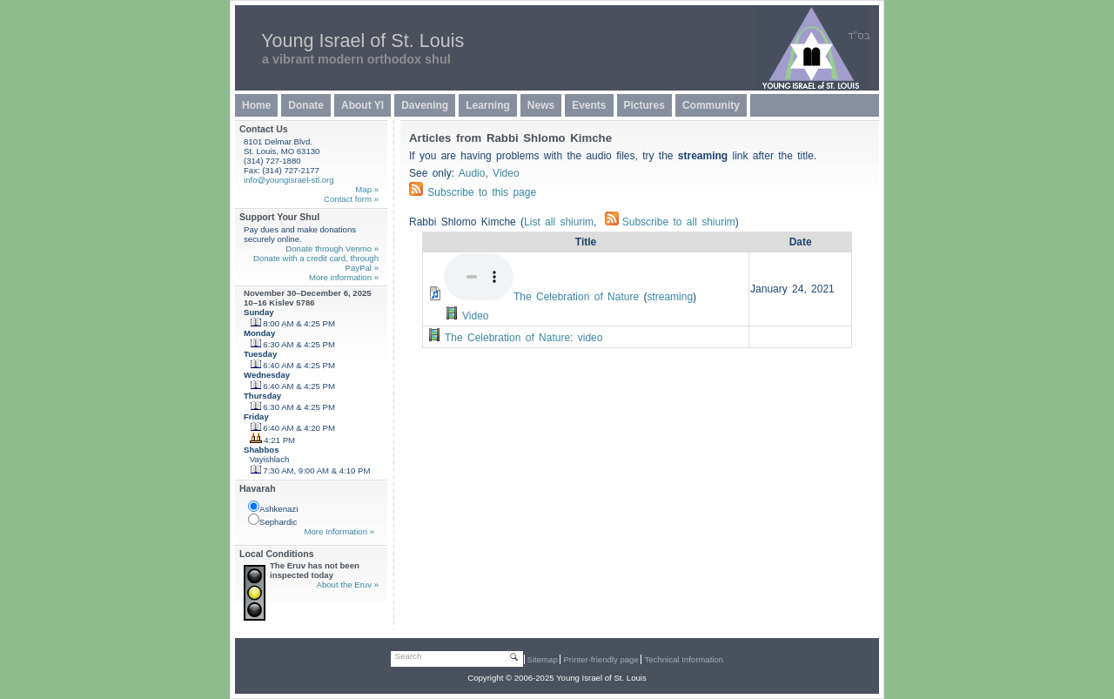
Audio (472, 173)
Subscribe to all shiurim (670, 222)
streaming (670, 297)
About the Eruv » (348, 584)
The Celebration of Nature (576, 297)
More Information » (339, 531)
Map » (367, 189)
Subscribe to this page (481, 192)
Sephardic (272, 520)
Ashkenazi (273, 507)
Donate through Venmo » (332, 248)
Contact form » (351, 199)
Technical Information (683, 659)
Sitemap (542, 659)
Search (408, 656)
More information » (344, 277)
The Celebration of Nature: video (523, 338)
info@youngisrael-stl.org (289, 180)
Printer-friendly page (600, 659)
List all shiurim (559, 222)
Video (506, 173)
